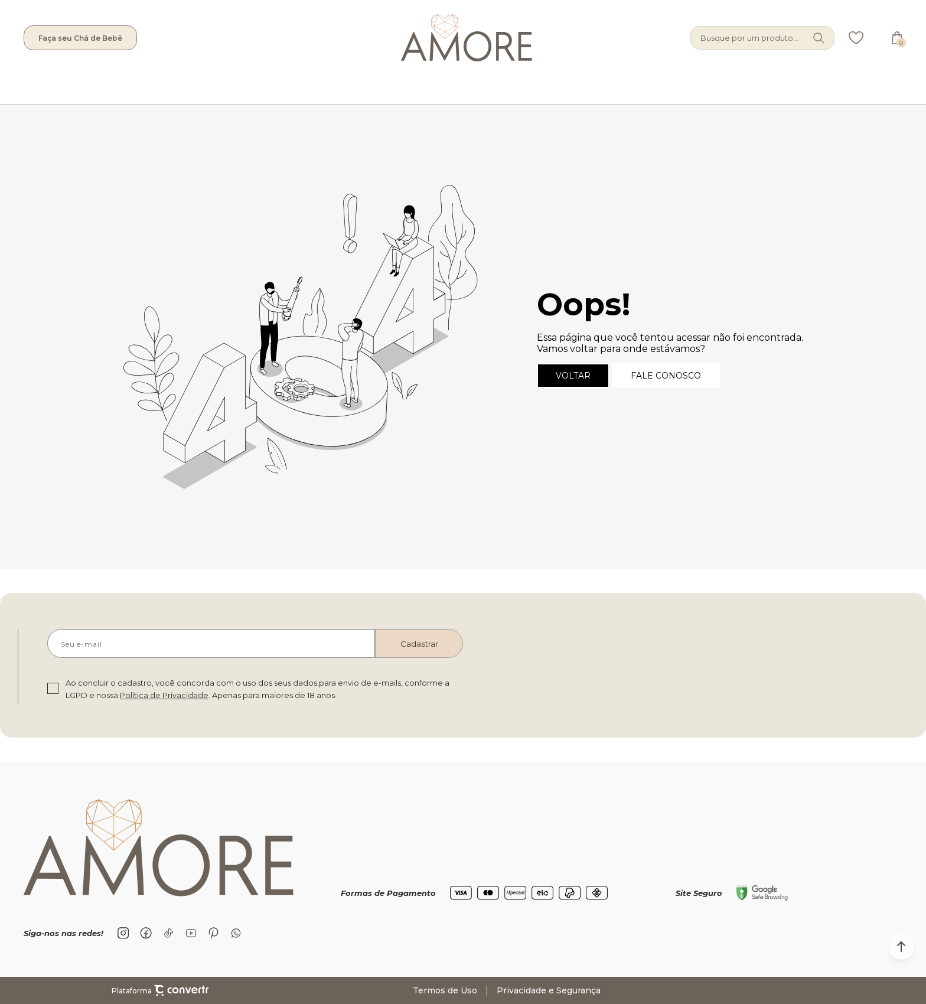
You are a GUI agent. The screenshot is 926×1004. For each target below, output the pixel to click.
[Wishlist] (856, 37)
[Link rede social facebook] (146, 933)
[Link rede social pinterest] (213, 933)
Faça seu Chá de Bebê (80, 38)
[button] (901, 947)
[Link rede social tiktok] (168, 933)
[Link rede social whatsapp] (236, 933)
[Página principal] (414, 37)
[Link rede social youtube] (191, 933)
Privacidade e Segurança (549, 990)
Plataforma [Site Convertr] (160, 990)
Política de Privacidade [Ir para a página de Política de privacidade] (164, 695)
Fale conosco (666, 375)
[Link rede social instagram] (123, 933)
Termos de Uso (445, 990)
